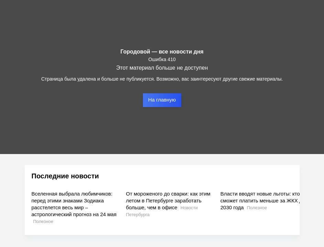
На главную (162, 100)
